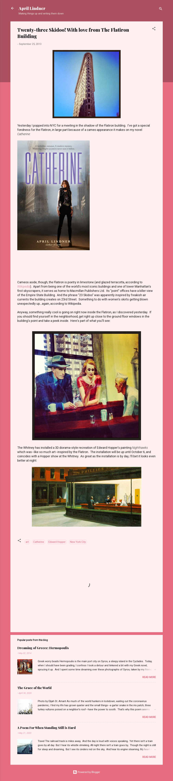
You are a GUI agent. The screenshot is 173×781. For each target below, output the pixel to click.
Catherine (38, 541)
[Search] (161, 9)
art (27, 541)
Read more (149, 677)
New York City (78, 541)
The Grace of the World (34, 688)
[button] (154, 29)
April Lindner (32, 8)
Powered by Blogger (86, 772)
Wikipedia (23, 286)
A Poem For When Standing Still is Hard (46, 728)
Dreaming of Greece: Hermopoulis (43, 648)
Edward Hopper (57, 541)
